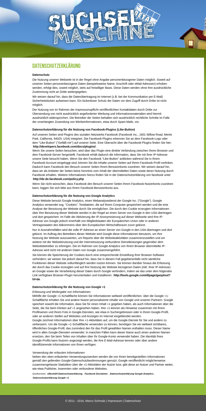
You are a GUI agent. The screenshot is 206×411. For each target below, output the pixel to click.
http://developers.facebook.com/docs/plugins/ (64, 146)
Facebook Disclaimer (96, 373)
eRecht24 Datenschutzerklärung (64, 373)
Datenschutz (133, 400)
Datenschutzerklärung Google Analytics (131, 373)
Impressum (115, 400)
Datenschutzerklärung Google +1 (51, 378)
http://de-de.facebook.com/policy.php (58, 179)
